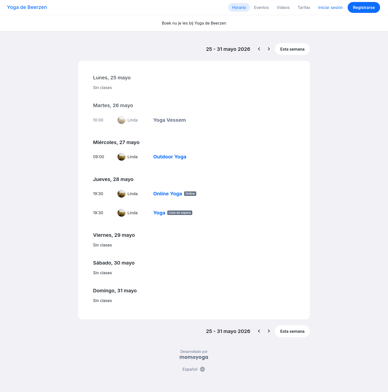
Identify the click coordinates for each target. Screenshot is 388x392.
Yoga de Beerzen (27, 7)
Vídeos (283, 7)
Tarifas (304, 7)
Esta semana (292, 49)
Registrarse (364, 7)
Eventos (261, 7)
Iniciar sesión (330, 7)
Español (194, 369)
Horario (239, 7)
